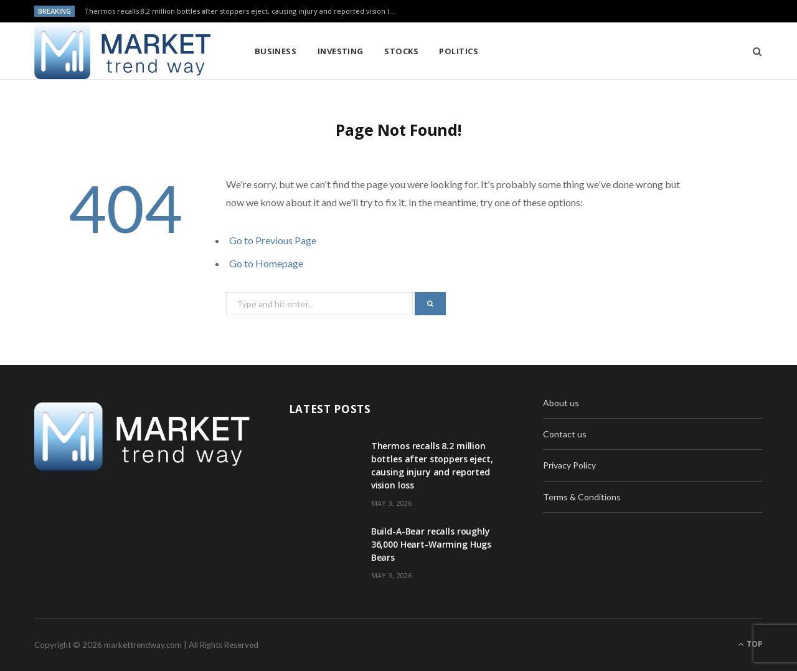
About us (561, 402)
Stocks (401, 51)
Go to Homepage (266, 263)
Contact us (565, 434)
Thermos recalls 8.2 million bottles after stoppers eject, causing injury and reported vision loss (242, 11)
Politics (458, 51)
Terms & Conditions (582, 497)
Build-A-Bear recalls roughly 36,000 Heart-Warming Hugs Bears (431, 544)
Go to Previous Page (272, 240)
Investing (341, 51)
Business (276, 51)
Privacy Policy (569, 465)
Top (750, 644)
